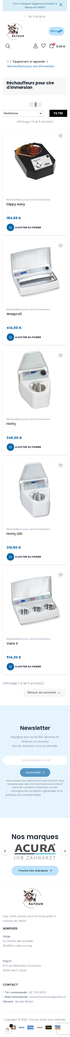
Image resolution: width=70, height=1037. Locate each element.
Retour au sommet (44, 692)
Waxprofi (14, 314)
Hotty (11, 423)
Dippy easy (16, 204)
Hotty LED (14, 533)
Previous (5, 851)
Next (65, 851)
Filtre (58, 113)
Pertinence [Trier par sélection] (23, 113)
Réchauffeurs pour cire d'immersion (28, 199)
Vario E (12, 643)
